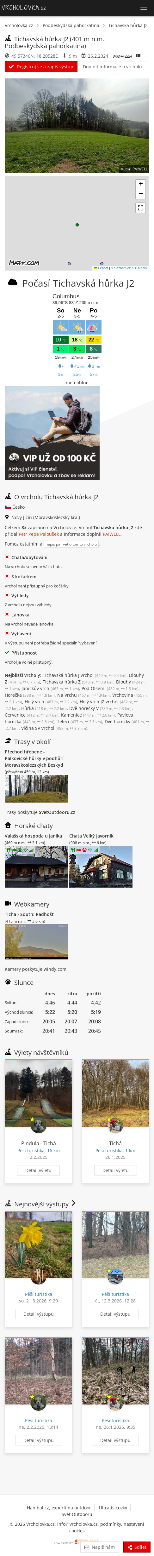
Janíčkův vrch (50, 688)
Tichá (115, 1143)
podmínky (110, 1524)
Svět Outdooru (77, 1514)
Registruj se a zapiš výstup (41, 67)
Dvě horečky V (100, 708)
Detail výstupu (38, 1314)
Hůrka (44, 708)
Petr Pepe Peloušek (39, 534)
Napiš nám (99, 1547)
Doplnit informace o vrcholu (112, 67)
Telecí (79, 721)
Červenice (32, 715)
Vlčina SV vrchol (54, 728)
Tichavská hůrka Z (78, 682)
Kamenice (88, 715)
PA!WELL (111, 534)
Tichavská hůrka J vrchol (84, 675)
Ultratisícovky (113, 1508)
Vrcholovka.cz (19, 25)
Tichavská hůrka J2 (128, 25)
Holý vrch (51, 702)
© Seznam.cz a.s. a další (129, 268)
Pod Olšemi (110, 688)
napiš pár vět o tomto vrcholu (71, 544)
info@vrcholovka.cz (77, 1524)
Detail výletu (38, 1170)
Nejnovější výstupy (41, 1204)
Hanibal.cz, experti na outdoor (59, 1508)
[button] (77, 224)
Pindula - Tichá (38, 1143)
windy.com (55, 969)
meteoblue (77, 383)
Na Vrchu (83, 695)
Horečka (30, 695)
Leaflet (101, 268)
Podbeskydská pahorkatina (71, 25)
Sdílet (136, 1547)
